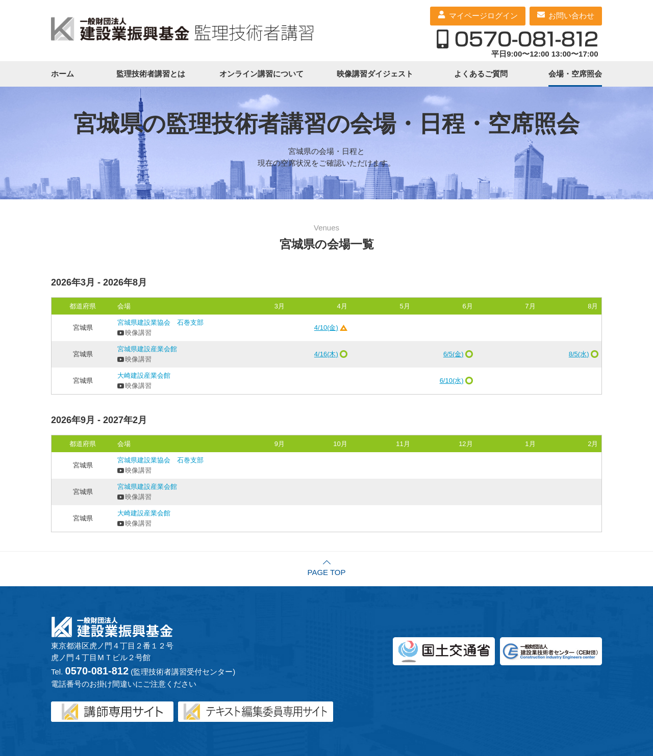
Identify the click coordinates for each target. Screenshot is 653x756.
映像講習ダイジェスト (375, 73)
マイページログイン (483, 15)
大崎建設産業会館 (143, 375)
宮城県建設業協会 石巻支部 (160, 322)
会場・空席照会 (575, 73)
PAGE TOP (326, 572)
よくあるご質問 (481, 73)
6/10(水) (452, 380)
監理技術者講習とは (150, 73)
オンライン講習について (261, 73)
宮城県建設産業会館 (147, 349)
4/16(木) (326, 354)
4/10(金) (326, 327)
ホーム (62, 73)
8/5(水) (579, 354)
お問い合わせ (571, 15)
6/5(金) (453, 354)
